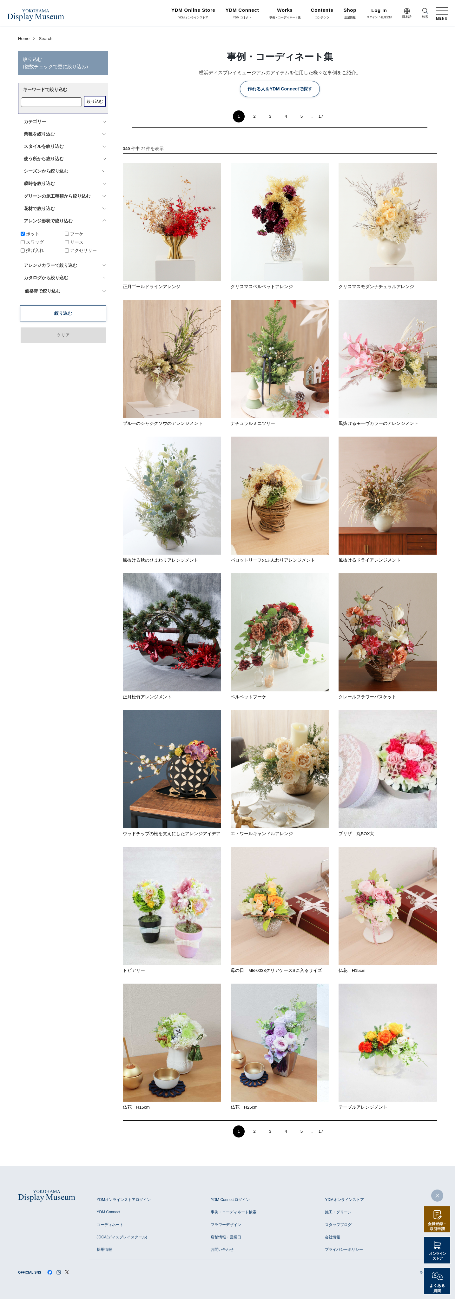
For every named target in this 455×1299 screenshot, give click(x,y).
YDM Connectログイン (230, 1199)
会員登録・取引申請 (437, 1226)
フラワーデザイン (226, 1225)
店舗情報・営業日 (226, 1237)
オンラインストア (437, 1256)
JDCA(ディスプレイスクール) (122, 1237)
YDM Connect (109, 1212)
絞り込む (95, 101)
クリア (63, 301)
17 (321, 116)
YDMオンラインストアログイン (124, 1199)
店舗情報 (350, 13)
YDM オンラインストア (193, 13)
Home (24, 38)
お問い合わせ (222, 1249)
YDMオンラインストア (344, 1199)
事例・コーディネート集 (285, 13)
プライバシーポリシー (344, 1249)
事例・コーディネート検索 (233, 1212)
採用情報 (104, 1249)
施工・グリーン (338, 1212)
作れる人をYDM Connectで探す (280, 88)
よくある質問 (437, 1288)
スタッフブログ (338, 1225)
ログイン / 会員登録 (379, 14)
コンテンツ (322, 13)
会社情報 (332, 1237)
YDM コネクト (242, 13)
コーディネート (110, 1225)
